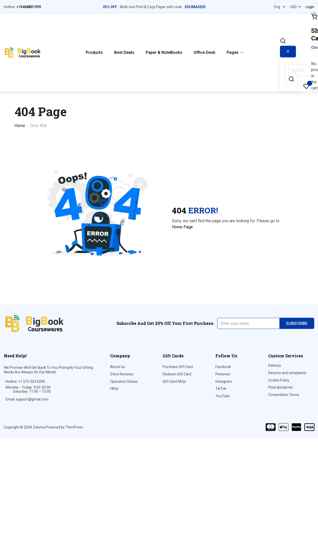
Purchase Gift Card (178, 367)
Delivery (274, 365)
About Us (117, 367)
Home (19, 125)
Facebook (223, 367)
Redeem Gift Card (177, 374)
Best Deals (124, 52)
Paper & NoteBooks (164, 52)
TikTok (220, 389)
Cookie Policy (278, 380)
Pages (233, 52)
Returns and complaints (287, 373)
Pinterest (222, 374)
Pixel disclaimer (280, 387)
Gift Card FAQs (174, 381)
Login (310, 7)
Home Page (182, 227)
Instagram (223, 381)
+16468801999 (28, 7)
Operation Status (124, 381)
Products (94, 52)
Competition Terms (283, 395)
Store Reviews (121, 374)
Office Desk (204, 52)
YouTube (222, 396)
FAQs (114, 389)
